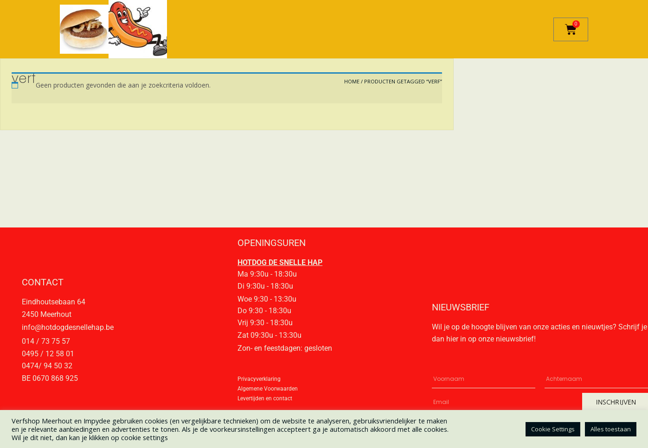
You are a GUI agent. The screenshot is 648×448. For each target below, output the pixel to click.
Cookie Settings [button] (553, 429)
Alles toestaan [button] (610, 429)
